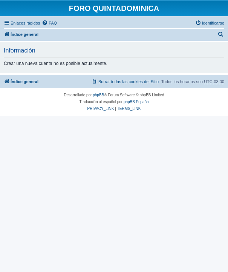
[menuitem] (49, 23)
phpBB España (136, 102)
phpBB (98, 95)
